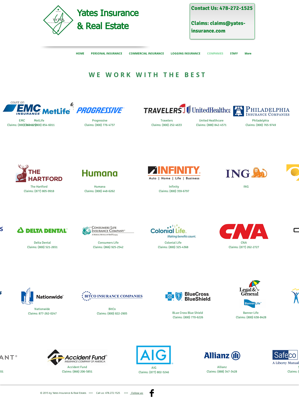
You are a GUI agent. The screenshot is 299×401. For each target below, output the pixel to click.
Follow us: (136, 392)
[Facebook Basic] (152, 393)
